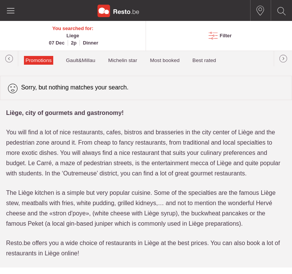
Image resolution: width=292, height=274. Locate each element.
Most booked (164, 60)
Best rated (204, 60)
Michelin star (122, 60)
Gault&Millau (80, 60)
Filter (226, 35)
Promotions (38, 60)
